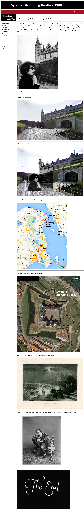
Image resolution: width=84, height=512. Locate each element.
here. (3, 48)
